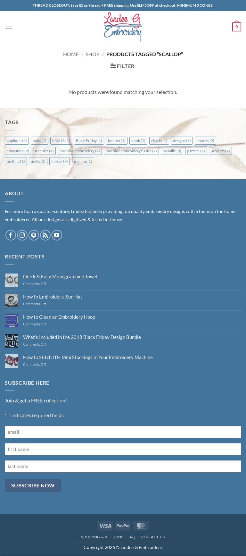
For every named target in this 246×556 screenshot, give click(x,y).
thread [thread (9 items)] (59, 161)
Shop (93, 54)
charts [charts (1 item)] (159, 140)
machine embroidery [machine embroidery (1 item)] (80, 150)
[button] (8, 27)
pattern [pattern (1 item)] (196, 150)
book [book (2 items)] (138, 140)
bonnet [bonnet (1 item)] (117, 140)
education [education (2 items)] (18, 150)
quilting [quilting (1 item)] (16, 161)
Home (71, 54)
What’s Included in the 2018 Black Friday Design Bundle (82, 337)
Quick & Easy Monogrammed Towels (61, 276)
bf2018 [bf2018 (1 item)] (61, 140)
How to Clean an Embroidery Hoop (59, 317)
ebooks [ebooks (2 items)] (205, 140)
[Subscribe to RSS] (45, 235)
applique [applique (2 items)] (17, 140)
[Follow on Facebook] (10, 235)
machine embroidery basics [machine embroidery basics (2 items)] (131, 150)
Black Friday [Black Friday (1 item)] (89, 140)
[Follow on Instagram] (22, 235)
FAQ (131, 537)
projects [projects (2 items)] (220, 150)
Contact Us (152, 537)
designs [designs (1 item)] (182, 140)
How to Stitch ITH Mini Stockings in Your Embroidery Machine (88, 357)
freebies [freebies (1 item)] (44, 150)
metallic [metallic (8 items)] (172, 150)
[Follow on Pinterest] (34, 235)
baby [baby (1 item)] (39, 140)
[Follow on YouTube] (57, 235)
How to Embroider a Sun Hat (52, 296)
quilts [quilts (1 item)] (38, 161)
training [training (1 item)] (83, 161)
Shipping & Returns (102, 537)
